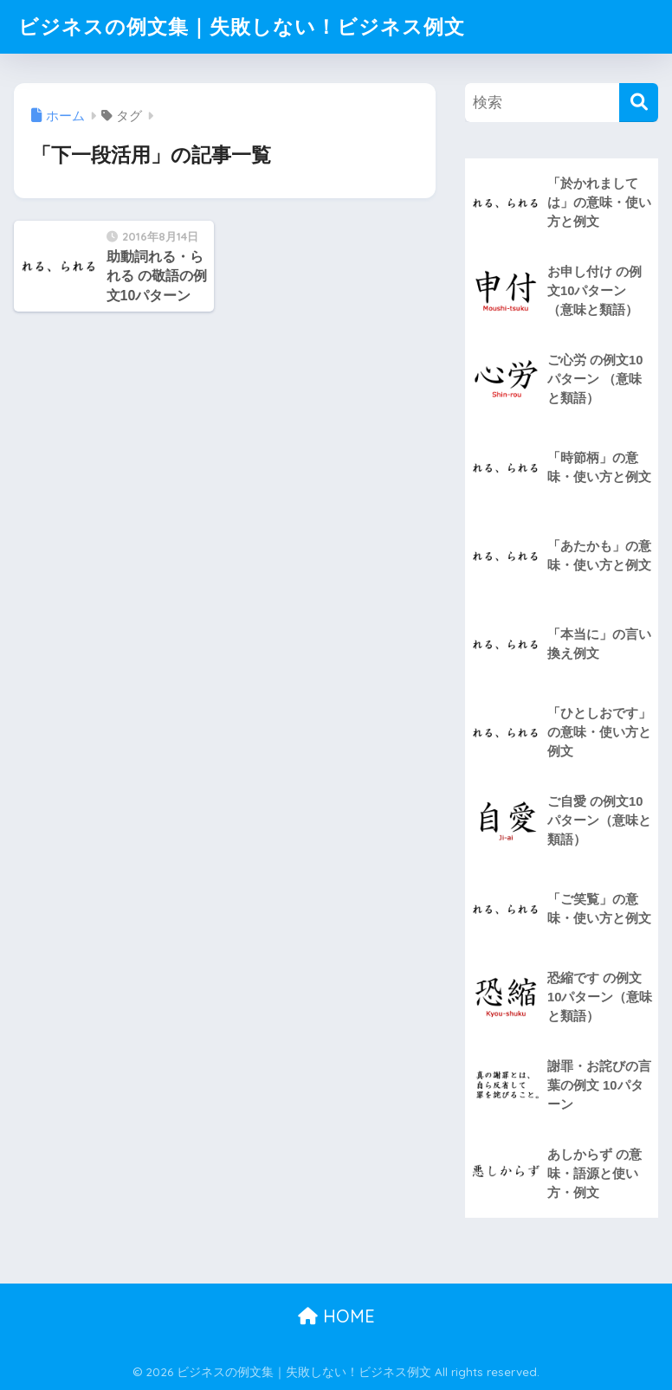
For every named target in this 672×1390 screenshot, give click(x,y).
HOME (336, 1316)
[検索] (638, 102)
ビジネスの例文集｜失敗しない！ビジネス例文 (241, 26)
